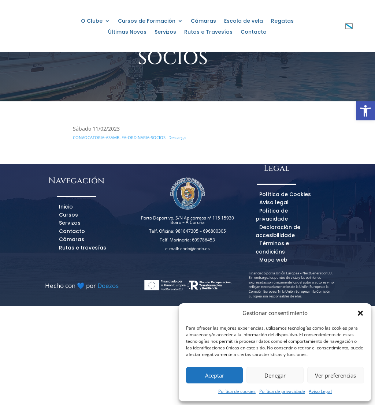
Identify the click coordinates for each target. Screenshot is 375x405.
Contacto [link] (254, 32)
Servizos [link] (165, 32)
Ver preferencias (335, 375)
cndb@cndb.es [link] (195, 301)
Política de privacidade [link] (282, 391)
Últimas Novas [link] (127, 32)
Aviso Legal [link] (320, 391)
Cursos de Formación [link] (146, 21)
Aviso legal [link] (274, 254)
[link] (365, 110)
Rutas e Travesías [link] (208, 32)
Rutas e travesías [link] (82, 300)
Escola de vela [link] (243, 21)
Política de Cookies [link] (285, 246)
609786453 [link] (203, 292)
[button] (360, 313)
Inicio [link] (66, 259)
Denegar (275, 375)
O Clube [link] (92, 21)
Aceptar (214, 375)
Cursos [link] (68, 267)
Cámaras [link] (203, 21)
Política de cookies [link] (237, 391)
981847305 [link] (187, 283)
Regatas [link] (282, 21)
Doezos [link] (108, 338)
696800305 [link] (214, 283)
